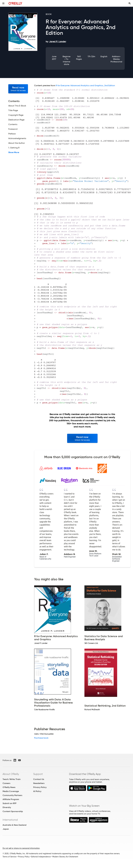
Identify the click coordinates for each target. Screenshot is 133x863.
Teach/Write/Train (12, 779)
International (10, 819)
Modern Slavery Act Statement (65, 856)
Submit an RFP (9, 803)
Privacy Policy (39, 787)
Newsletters (38, 783)
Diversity (7, 807)
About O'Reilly (11, 774)
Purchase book (41, 738)
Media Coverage (11, 791)
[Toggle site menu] (3, 3)
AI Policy (37, 791)
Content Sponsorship (13, 811)
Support (38, 774)
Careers (6, 783)
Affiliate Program (11, 799)
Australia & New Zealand (14, 825)
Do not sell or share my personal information (21, 848)
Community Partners (12, 795)
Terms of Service (9, 856)
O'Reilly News (9, 787)
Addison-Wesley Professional (116, 59)
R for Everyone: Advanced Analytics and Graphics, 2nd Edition (85, 85)
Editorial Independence (41, 856)
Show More (13, 152)
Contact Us (38, 779)
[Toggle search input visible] (130, 3)
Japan (6, 829)
